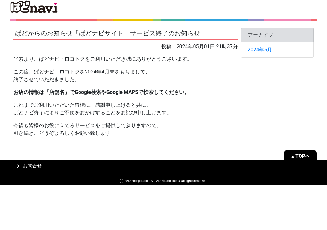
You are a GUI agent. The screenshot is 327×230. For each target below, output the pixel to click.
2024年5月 (260, 50)
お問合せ (32, 166)
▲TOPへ (300, 156)
